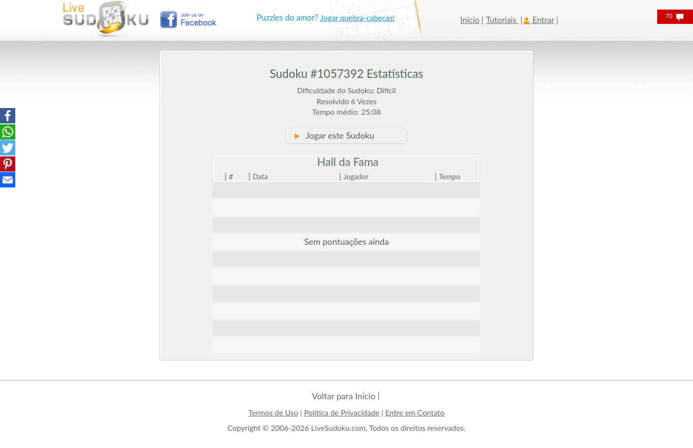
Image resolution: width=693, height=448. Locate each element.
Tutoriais (502, 20)
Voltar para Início (343, 396)
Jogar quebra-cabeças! (357, 17)
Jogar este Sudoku (333, 135)
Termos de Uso (273, 412)
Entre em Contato (415, 412)
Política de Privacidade (341, 412)
